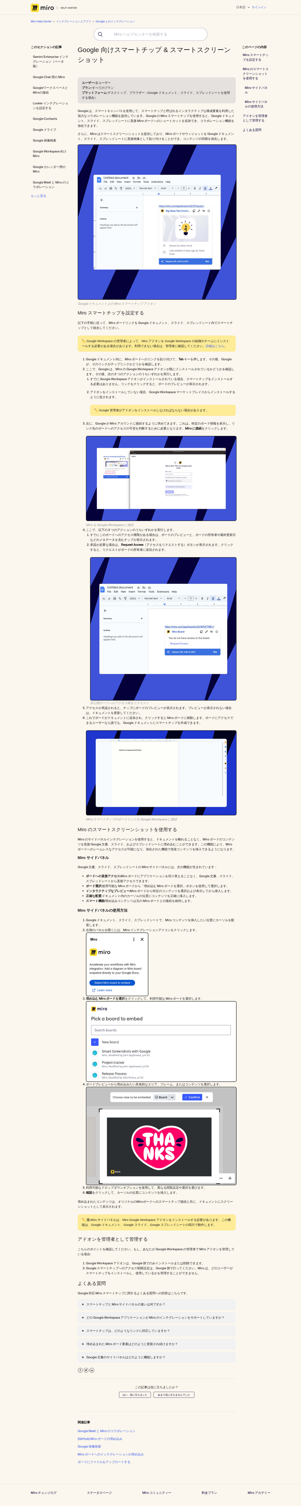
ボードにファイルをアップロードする (104, 1462)
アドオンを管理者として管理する (255, 118)
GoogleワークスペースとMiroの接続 (50, 90)
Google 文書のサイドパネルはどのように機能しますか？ (125, 1357)
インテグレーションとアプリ (73, 21)
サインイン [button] (259, 7)
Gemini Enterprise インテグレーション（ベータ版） (50, 61)
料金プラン (209, 1493)
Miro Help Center (41, 21)
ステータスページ (99, 1493)
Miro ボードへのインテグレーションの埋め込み (111, 1454)
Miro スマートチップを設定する (256, 57)
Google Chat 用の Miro (49, 77)
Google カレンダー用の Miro (49, 169)
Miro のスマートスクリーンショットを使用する (256, 73)
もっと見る (38, 196)
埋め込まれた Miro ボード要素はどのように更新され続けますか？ (132, 1344)
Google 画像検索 (44, 140)
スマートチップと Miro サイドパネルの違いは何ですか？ (125, 1304)
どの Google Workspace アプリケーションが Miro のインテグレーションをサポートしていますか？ (155, 1317)
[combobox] (150, 34)
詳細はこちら (215, 346)
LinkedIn (91, 1370)
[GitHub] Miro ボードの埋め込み (100, 1439)
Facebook (80, 1370)
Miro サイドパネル (256, 90)
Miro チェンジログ (44, 1493)
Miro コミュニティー (156, 1493)
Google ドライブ (44, 130)
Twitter (86, 1370)
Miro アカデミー (259, 1493)
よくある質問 (252, 130)
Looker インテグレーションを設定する (50, 105)
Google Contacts (45, 119)
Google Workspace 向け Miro (50, 153)
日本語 (241, 7)
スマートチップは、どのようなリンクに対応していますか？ (128, 1331)
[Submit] (99, 34)
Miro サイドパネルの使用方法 (256, 104)
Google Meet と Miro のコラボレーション (51, 184)
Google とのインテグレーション (115, 21)
